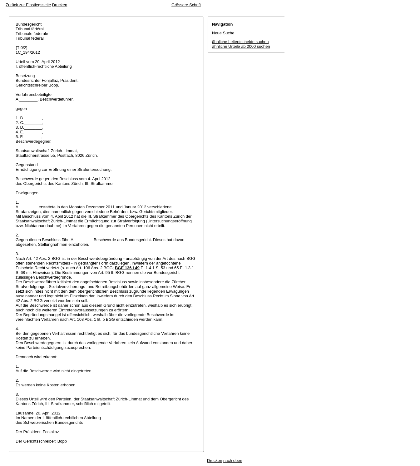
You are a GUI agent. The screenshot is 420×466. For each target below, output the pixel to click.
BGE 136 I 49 (127, 267)
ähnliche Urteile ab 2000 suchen (241, 46)
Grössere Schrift (186, 4)
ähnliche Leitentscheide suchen (240, 41)
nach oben (232, 460)
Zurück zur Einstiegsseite (28, 4)
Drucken (59, 4)
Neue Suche (223, 33)
